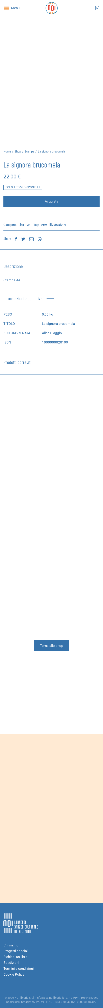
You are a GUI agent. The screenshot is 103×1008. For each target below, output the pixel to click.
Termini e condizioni (18, 968)
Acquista (51, 201)
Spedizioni (11, 963)
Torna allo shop (51, 646)
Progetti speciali (15, 951)
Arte (44, 224)
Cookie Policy (13, 974)
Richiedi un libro (15, 957)
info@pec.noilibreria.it (50, 997)
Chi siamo (11, 945)
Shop (18, 151)
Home (7, 151)
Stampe (29, 151)
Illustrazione (57, 224)
